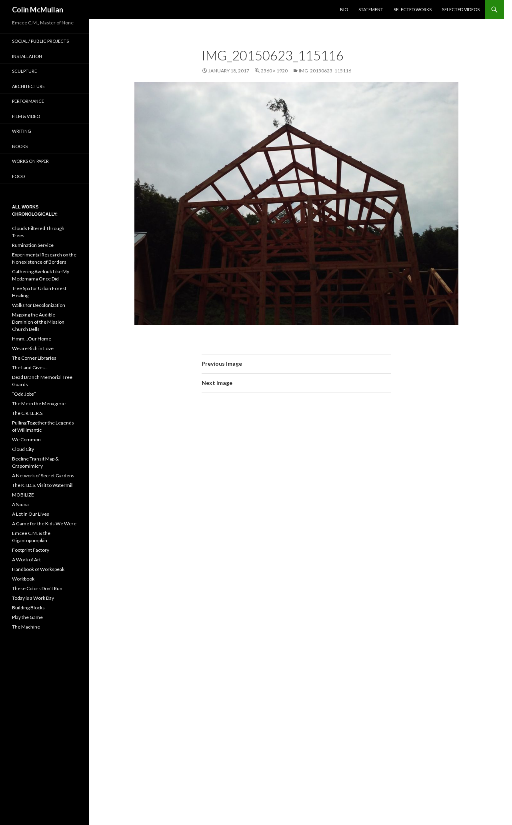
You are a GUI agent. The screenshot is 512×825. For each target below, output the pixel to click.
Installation (27, 56)
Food (18, 176)
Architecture (28, 86)
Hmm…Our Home (31, 339)
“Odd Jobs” (24, 394)
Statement (370, 9)
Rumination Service (33, 245)
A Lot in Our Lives (30, 514)
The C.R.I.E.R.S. (28, 413)
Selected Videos (461, 9)
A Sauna (20, 504)
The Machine (26, 627)
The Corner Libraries (34, 358)
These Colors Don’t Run (37, 588)
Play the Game (27, 617)
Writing (21, 131)
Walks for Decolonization (38, 305)
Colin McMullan (37, 9)
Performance (28, 101)
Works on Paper (30, 161)
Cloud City (23, 449)
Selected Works (413, 9)
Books (20, 146)
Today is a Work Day (33, 598)
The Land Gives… (30, 367)
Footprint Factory (30, 550)
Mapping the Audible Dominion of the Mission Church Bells (38, 322)
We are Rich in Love (33, 348)
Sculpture (24, 71)
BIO (344, 9)
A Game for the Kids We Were (44, 524)
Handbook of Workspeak (38, 569)
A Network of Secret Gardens (43, 476)
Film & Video (26, 116)
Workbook (23, 579)
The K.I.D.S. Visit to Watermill (43, 485)
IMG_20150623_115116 (325, 71)
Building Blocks (28, 608)
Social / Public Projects (40, 41)
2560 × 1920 (274, 71)
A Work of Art (26, 560)
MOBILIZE (23, 495)
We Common (26, 440)
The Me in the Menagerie (39, 403)
